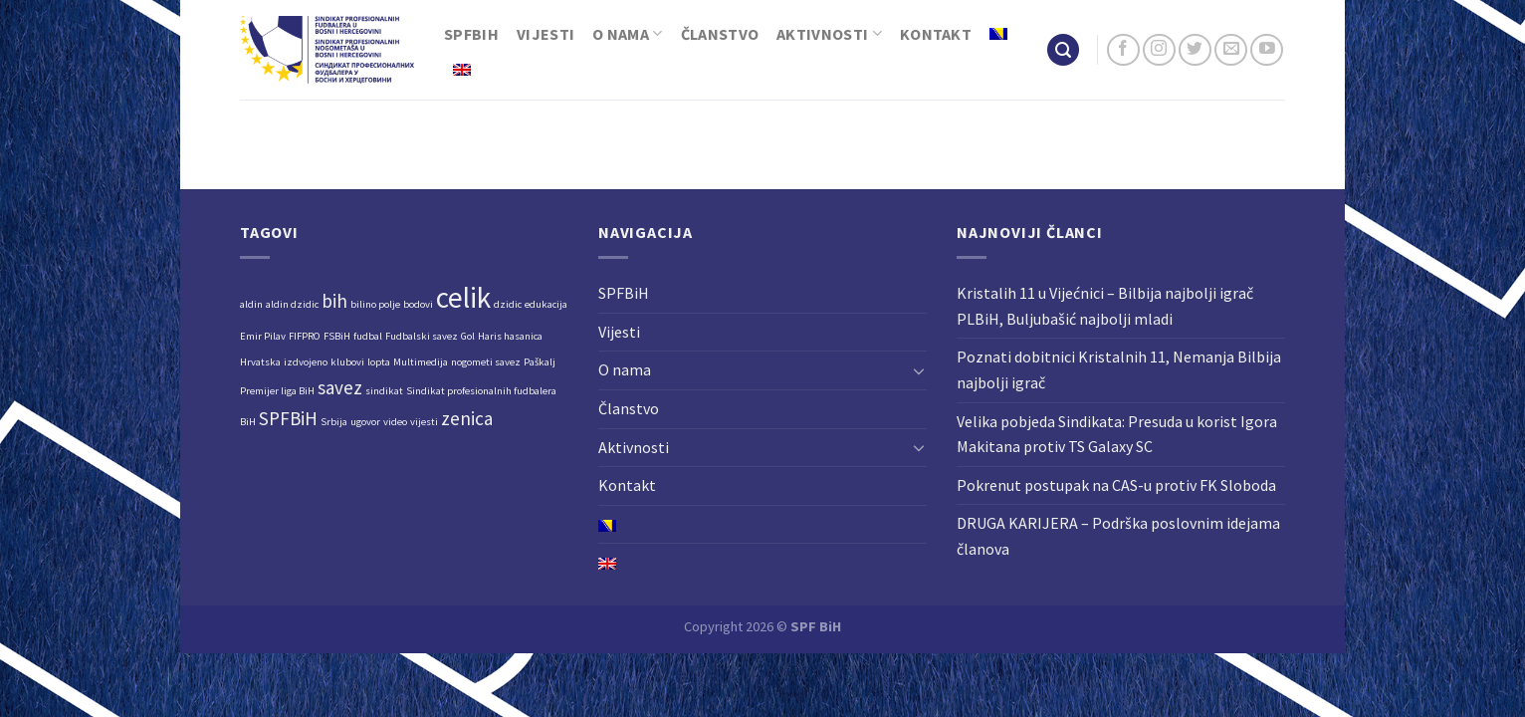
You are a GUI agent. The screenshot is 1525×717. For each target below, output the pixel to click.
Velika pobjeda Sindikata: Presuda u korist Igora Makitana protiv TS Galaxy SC (1117, 434)
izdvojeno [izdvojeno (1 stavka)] (305, 362)
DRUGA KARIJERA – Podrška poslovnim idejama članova (1118, 536)
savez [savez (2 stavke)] (340, 387)
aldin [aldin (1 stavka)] (251, 304)
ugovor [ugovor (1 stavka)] (365, 421)
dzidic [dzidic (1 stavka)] (508, 304)
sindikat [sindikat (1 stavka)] (384, 390)
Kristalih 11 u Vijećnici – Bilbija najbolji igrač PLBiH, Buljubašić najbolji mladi (1105, 306)
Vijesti (545, 34)
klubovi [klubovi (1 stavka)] (347, 362)
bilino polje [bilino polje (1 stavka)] (375, 304)
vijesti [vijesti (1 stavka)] (424, 421)
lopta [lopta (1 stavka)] (378, 362)
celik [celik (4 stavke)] (463, 297)
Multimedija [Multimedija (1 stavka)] (420, 362)
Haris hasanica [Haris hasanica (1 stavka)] (510, 336)
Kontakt (936, 34)
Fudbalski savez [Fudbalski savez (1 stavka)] (421, 336)
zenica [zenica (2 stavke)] (467, 418)
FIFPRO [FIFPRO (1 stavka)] (305, 336)
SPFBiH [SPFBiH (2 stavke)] (288, 418)
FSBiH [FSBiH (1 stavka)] (337, 336)
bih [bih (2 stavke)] (334, 301)
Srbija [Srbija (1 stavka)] (334, 421)
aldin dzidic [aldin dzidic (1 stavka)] (292, 304)
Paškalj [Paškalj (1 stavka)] (539, 362)
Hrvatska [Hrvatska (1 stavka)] (260, 362)
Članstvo (720, 34)
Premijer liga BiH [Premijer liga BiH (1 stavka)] (277, 390)
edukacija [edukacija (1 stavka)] (546, 304)
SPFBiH (471, 34)
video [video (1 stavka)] (395, 421)
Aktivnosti (829, 34)
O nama (627, 34)
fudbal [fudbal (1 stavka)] (367, 336)
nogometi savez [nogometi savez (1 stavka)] (486, 362)
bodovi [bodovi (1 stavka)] (418, 304)
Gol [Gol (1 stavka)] (468, 336)
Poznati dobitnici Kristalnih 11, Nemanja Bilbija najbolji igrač (1119, 369)
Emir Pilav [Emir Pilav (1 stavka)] (263, 336)
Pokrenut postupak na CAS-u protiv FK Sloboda (1116, 485)
